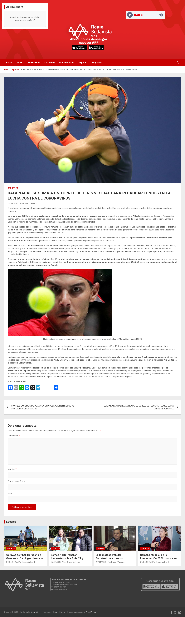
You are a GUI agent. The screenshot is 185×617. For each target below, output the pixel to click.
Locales (20, 62)
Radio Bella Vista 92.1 (30, 612)
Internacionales (66, 62)
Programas (97, 62)
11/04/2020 (13, 203)
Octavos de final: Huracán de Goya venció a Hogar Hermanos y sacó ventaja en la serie (25, 558)
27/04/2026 (11, 562)
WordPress (91, 612)
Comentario (14, 435)
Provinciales (34, 62)
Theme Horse (58, 612)
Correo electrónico (17, 481)
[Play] (130, 14)
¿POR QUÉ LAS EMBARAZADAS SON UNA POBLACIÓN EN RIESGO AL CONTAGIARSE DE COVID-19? (42, 407)
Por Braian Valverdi (28, 203)
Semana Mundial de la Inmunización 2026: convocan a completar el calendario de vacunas (158, 560)
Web (10, 493)
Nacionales (49, 62)
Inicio (9, 62)
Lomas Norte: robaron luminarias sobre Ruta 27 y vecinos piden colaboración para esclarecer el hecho (67, 560)
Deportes (83, 62)
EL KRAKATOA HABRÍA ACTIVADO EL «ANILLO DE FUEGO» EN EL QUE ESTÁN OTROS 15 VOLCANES (139, 407)
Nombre (12, 469)
